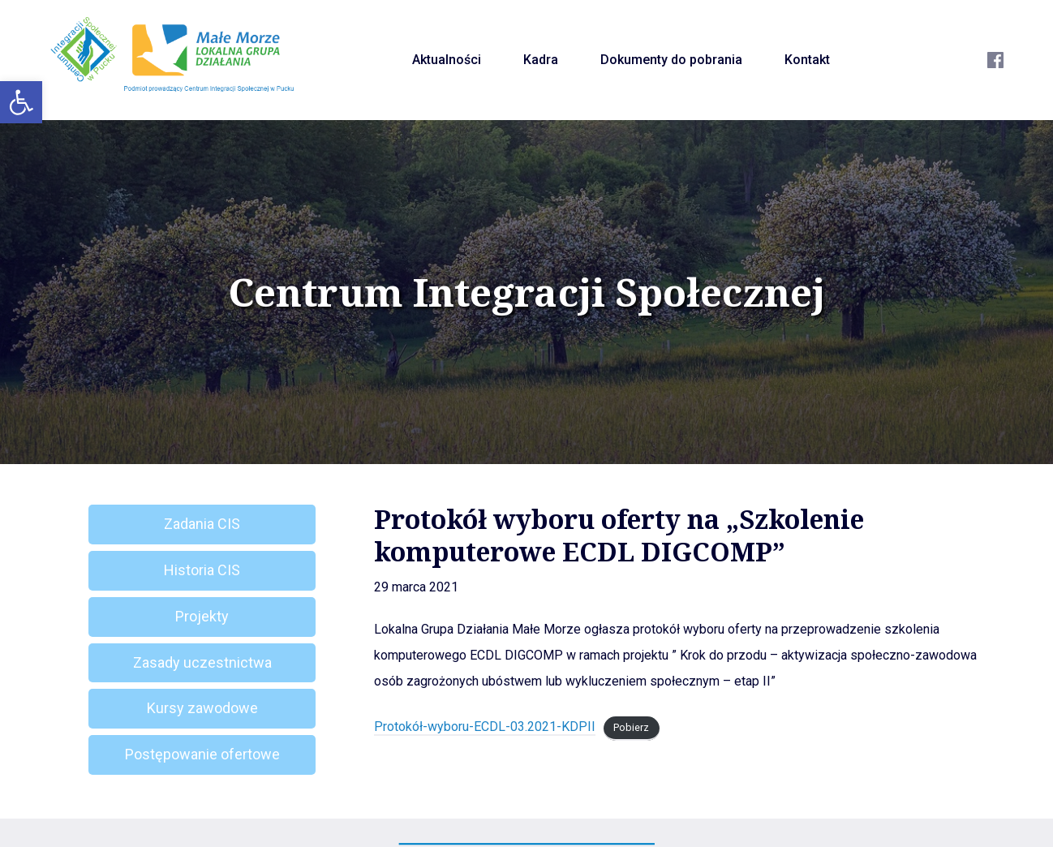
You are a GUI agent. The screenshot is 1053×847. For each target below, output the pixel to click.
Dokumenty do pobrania (671, 59)
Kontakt (807, 59)
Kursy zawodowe (202, 707)
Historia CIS (202, 569)
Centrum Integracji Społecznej (526, 292)
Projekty (202, 616)
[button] (21, 102)
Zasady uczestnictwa (202, 662)
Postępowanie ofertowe (202, 754)
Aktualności (446, 59)
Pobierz (631, 727)
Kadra (540, 59)
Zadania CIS (202, 523)
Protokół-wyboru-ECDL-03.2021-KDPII (484, 726)
